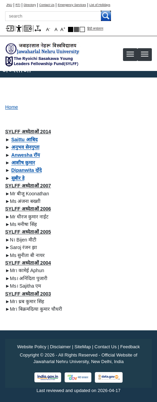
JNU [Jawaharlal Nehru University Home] (9, 5)
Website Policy (31, 346)
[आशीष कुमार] (23, 162)
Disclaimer (60, 346)
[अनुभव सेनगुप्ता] (25, 147)
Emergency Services (72, 5)
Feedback (130, 346)
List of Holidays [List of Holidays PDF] (99, 5)
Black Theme (70, 29)
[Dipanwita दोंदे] (26, 170)
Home (11, 107)
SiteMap (83, 346)
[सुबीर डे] (17, 178)
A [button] (62, 29)
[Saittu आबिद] (24, 139)
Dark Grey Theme (76, 29)
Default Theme (82, 29)
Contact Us (47, 5)
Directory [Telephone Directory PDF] (30, 5)
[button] (144, 54)
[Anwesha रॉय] (25, 155)
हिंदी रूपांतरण (95, 28)
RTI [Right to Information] (17, 5)
